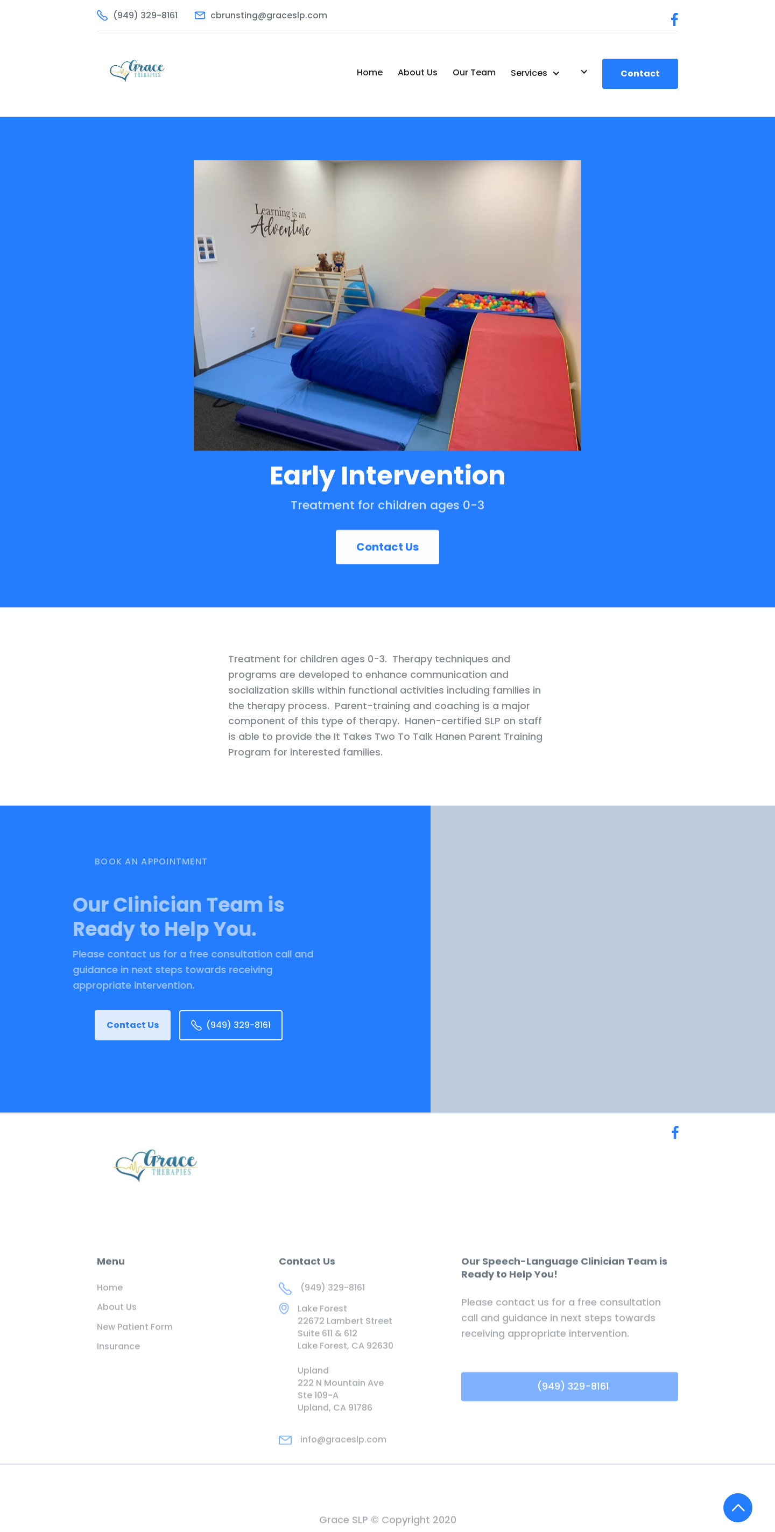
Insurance (118, 1369)
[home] (154, 73)
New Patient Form (135, 1349)
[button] (535, 73)
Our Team (474, 72)
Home (370, 72)
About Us (418, 72)
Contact (640, 73)
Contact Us (387, 547)
